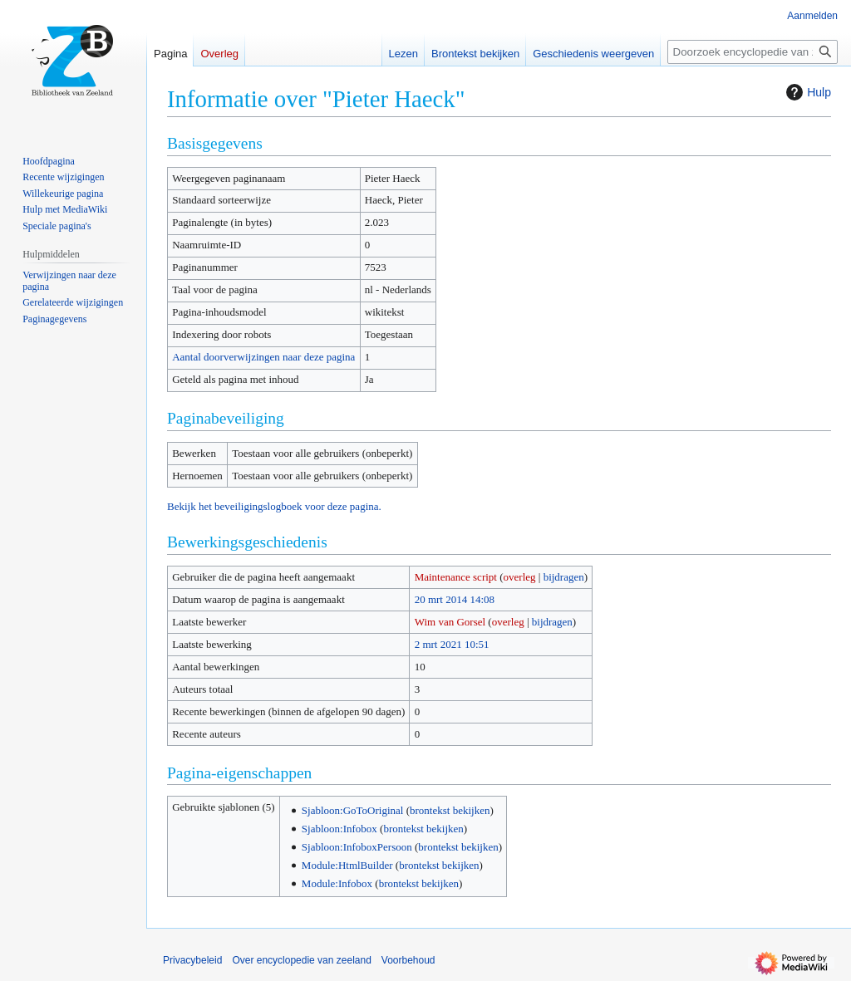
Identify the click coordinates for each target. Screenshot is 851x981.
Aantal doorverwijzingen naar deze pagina (263, 357)
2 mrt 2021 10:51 (452, 644)
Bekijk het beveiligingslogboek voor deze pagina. (274, 506)
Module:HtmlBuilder (347, 865)
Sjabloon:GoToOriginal (353, 810)
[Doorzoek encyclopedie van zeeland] (752, 52)
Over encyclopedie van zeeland (301, 960)
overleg (520, 577)
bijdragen (564, 577)
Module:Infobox (337, 883)
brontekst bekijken (449, 810)
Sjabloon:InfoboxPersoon (357, 847)
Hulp (806, 92)
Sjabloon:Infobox (339, 828)
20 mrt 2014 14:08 (454, 599)
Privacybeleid (192, 960)
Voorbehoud (408, 960)
